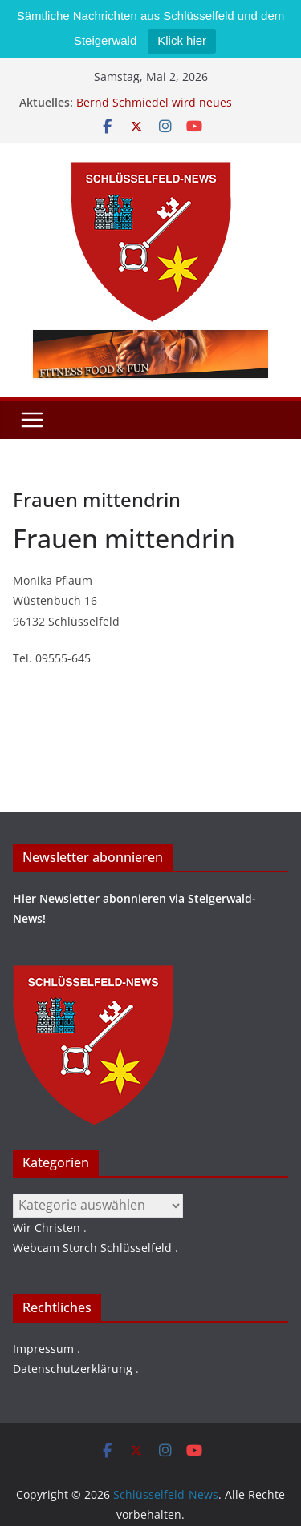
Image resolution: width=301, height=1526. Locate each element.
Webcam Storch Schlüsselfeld (92, 1247)
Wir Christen (46, 1227)
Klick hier (181, 40)
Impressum (43, 1348)
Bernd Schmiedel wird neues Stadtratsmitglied (154, 110)
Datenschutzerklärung (72, 1368)
